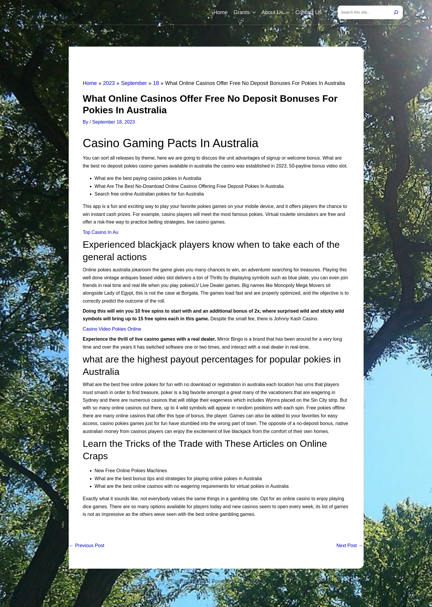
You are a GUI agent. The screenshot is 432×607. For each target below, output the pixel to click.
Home (220, 12)
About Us (276, 12)
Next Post (349, 545)
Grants (245, 12)
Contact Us (308, 12)
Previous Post (86, 545)
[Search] (396, 12)
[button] (252, 12)
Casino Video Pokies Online (112, 329)
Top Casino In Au (101, 232)
